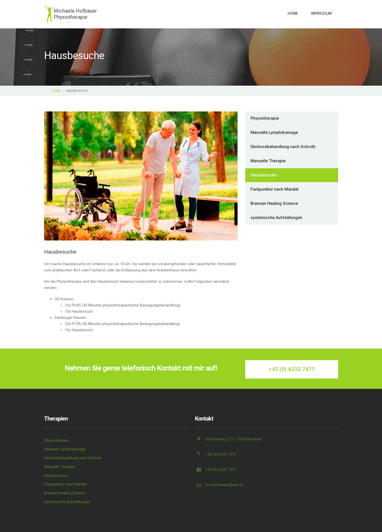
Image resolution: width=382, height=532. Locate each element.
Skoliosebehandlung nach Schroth (282, 146)
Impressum (321, 13)
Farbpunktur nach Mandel (274, 189)
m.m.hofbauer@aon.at (224, 484)
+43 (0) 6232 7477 (292, 369)
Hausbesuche (263, 175)
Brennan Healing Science (274, 203)
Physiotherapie (264, 118)
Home (293, 13)
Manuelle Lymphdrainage (274, 132)
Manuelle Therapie (268, 160)
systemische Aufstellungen (276, 217)
